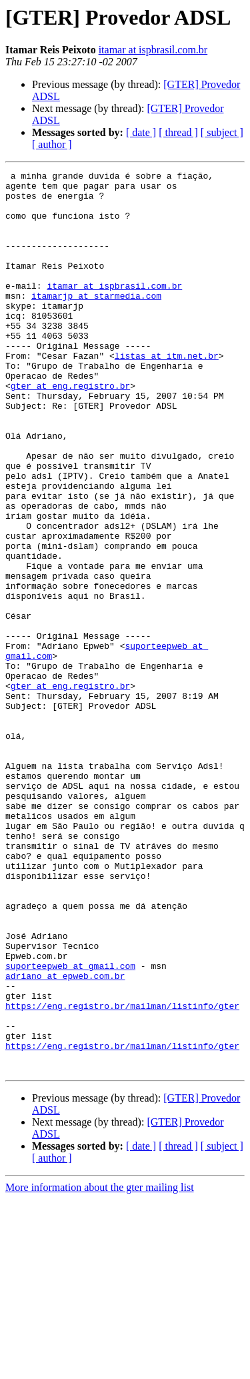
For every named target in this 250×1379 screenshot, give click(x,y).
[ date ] (141, 132)
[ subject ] (222, 132)
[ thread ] (178, 132)
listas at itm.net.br (167, 393)
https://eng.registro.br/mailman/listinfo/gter (122, 1174)
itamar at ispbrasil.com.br (153, 49)
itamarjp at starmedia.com (96, 321)
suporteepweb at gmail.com (70, 1126)
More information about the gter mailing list (99, 1367)
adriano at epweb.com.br (65, 1138)
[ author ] (52, 144)
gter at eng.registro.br (70, 429)
